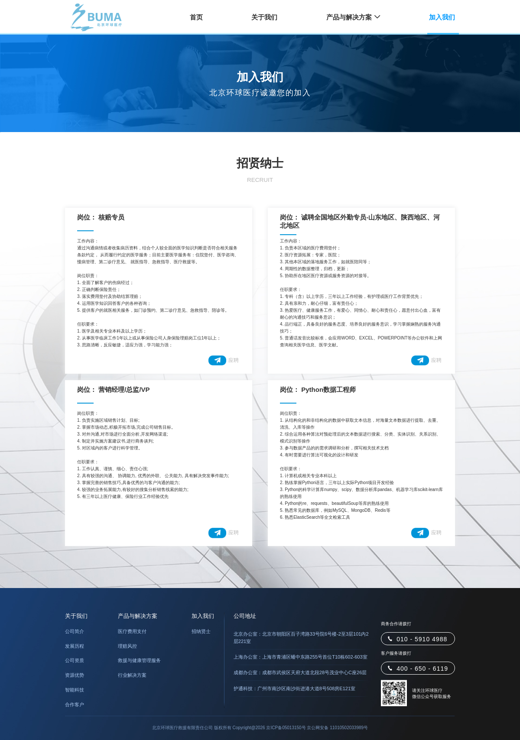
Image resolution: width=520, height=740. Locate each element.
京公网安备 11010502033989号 (337, 727)
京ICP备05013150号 (286, 727)
